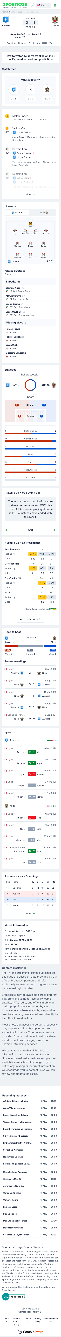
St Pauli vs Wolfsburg (13, 1150)
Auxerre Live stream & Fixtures (20, 956)
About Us (6, 1320)
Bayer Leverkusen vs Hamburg (18, 1129)
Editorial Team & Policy (16, 1321)
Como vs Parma (10, 1200)
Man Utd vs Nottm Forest (15, 1221)
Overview (11, 43)
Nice (53, 642)
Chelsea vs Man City (12, 1179)
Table (52, 43)
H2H (44, 43)
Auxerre (9, 642)
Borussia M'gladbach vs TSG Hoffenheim (19, 1164)
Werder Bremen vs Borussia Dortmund (19, 1122)
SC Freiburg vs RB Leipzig (15, 1136)
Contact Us (27, 1320)
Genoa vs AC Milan (12, 1193)
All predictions (30, 619)
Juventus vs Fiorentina (13, 1186)
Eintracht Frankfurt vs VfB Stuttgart (19, 1143)
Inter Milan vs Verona (13, 1228)
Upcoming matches (15, 1095)
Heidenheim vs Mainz (13, 1157)
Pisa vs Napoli (10, 1214)
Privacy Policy (37, 1320)
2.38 (13, 98)
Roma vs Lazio (10, 1207)
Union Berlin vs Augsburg (15, 1172)
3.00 (47, 98)
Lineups (22, 43)
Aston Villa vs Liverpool (14, 1108)
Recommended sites (51, 1320)
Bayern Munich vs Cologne (15, 1115)
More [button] (30, 194)
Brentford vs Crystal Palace (16, 1234)
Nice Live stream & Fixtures (18, 959)
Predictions (34, 43)
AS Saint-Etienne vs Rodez (15, 1101)
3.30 (30, 98)
